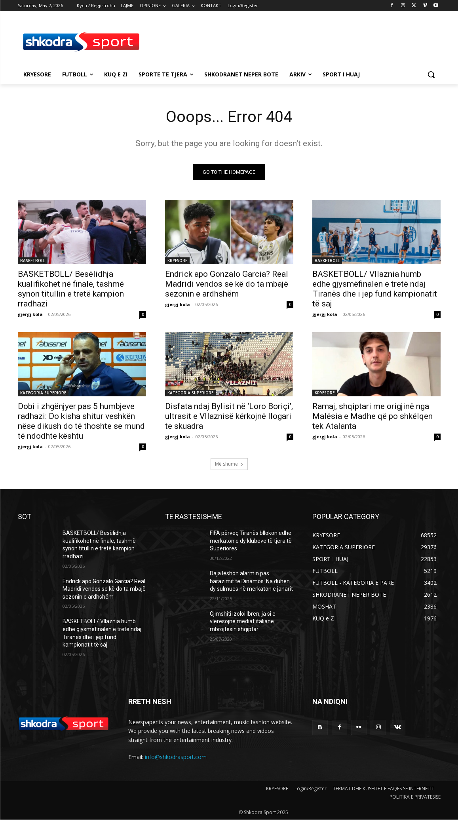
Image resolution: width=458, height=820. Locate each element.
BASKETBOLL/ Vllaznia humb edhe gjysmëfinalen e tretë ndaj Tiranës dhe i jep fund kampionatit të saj (374, 289)
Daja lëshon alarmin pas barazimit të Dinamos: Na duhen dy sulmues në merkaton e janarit (251, 581)
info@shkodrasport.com (176, 757)
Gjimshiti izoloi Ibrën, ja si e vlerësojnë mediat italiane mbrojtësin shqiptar (243, 622)
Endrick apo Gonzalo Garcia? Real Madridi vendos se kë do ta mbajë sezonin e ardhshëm (226, 284)
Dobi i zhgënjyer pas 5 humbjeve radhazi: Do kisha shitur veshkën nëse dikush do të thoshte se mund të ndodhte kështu (81, 421)
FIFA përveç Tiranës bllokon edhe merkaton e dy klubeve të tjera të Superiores (251, 541)
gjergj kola (30, 315)
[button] (431, 74)
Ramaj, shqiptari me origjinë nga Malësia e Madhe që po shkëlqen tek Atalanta (372, 416)
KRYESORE (177, 261)
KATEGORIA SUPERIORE (43, 393)
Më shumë (229, 464)
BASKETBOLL (32, 261)
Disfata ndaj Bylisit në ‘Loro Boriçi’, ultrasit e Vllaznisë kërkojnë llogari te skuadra (229, 416)
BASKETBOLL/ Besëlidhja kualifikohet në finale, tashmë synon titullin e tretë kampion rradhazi (71, 289)
